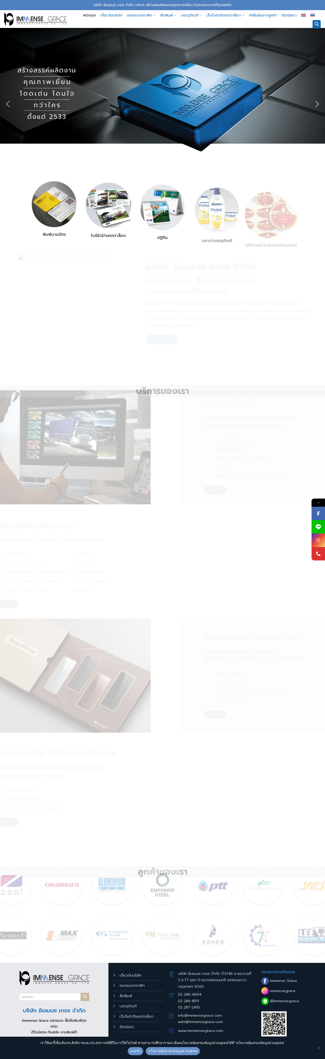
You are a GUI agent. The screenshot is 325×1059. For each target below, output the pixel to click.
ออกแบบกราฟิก (141, 15)
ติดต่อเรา (289, 15)
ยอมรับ (135, 1051)
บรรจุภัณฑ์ (191, 15)
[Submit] (85, 997)
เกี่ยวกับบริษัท (111, 15)
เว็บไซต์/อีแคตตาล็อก (225, 15)
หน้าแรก (89, 15)
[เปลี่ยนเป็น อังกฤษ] (303, 15)
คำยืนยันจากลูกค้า (263, 15)
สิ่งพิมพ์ (168, 15)
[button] (8, 104)
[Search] (317, 24)
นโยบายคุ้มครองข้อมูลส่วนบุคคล (172, 1051)
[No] (318, 1049)
